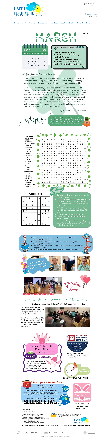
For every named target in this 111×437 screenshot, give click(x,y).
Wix (69, 436)
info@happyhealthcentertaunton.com (64, 433)
